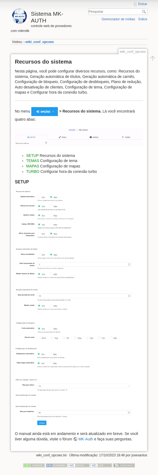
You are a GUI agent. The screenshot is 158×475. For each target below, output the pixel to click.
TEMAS (32, 161)
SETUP (32, 155)
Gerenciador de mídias (118, 19)
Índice (142, 19)
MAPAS (32, 166)
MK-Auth (85, 439)
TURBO (32, 171)
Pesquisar (144, 12)
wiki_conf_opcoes (39, 42)
